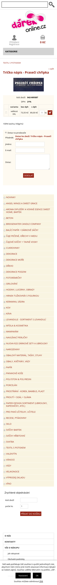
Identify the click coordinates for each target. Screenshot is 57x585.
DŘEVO (9, 265)
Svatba (10, 441)
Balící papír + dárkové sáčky (22, 230)
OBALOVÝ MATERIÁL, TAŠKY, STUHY (24, 355)
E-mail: (8, 150)
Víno (8, 483)
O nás (8, 535)
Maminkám (12, 331)
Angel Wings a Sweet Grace (21, 203)
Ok (37, 575)
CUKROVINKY (12, 247)
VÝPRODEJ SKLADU (15, 477)
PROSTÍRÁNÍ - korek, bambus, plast (25, 391)
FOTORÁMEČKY (14, 277)
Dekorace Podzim (16, 271)
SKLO (8, 423)
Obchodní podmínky (16, 559)
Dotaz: (8, 162)
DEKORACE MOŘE (15, 259)
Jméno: (8, 144)
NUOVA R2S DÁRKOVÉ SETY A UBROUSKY (27, 343)
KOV (8, 307)
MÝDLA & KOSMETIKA (17, 325)
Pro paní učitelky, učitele (21, 411)
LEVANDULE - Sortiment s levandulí (26, 319)
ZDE (41, 581)
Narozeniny (13, 349)
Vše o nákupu (12, 547)
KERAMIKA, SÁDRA (15, 301)
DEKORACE (11, 253)
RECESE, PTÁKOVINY (16, 417)
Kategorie (11, 51)
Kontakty (10, 541)
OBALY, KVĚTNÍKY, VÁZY (18, 361)
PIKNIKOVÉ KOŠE (14, 373)
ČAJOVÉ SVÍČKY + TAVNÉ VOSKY (22, 241)
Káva (8, 313)
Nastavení (23, 575)
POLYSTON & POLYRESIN (18, 379)
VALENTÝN (11, 453)
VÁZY (8, 465)
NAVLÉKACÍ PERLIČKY (17, 337)
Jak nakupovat (13, 553)
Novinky (11, 197)
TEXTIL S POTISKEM (12, 62)
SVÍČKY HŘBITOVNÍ (15, 435)
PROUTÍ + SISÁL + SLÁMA (18, 397)
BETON (9, 218)
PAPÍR (9, 367)
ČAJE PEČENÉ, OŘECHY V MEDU (21, 236)
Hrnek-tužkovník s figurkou (22, 295)
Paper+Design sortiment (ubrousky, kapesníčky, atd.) (26, 404)
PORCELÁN (11, 385)
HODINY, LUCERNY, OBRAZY (20, 289)
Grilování (11, 283)
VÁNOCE (10, 459)
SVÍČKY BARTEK (14, 429)
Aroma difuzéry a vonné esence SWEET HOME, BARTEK (28, 210)
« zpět (51, 68)
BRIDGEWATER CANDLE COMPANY (23, 223)
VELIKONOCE (12, 471)
